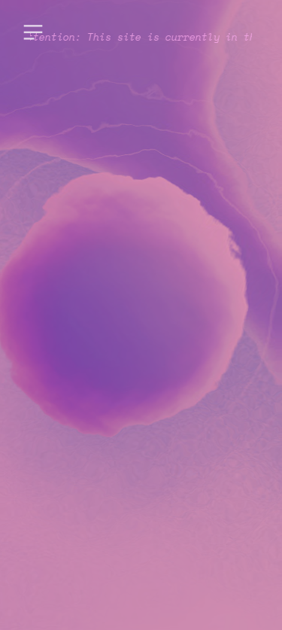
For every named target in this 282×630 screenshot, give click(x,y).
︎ (33, 33)
